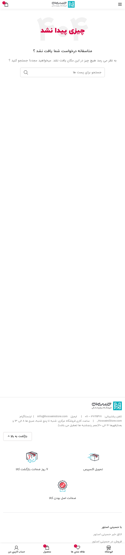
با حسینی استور (112, 527)
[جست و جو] (62, 72)
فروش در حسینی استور (107, 542)
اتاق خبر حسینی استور (107, 534)
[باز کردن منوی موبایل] (120, 4)
